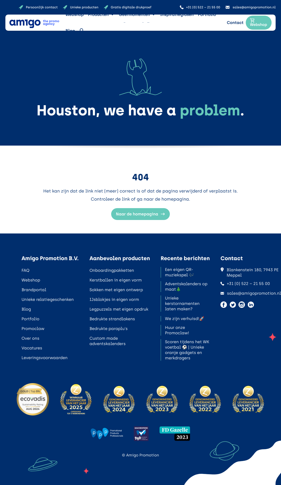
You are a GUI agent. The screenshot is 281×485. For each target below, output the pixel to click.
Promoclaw (33, 328)
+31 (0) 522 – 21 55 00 (245, 283)
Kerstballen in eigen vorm (115, 280)
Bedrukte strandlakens (112, 319)
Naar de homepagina (140, 214)
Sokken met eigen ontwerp (116, 289)
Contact (235, 22)
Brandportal (34, 289)
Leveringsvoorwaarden (45, 357)
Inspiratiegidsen (177, 14)
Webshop (74, 14)
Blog (70, 30)
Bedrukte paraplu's (108, 328)
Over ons (30, 338)
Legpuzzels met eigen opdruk (118, 309)
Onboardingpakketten (111, 270)
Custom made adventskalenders (107, 341)
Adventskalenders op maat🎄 (186, 286)
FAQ (25, 270)
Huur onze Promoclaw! (177, 330)
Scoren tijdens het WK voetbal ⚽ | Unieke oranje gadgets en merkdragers (187, 349)
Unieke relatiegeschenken (48, 299)
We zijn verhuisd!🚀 (184, 318)
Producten (98, 14)
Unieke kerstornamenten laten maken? (182, 303)
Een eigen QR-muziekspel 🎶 (179, 272)
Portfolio (207, 14)
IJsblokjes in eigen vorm (114, 299)
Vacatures (32, 348)
